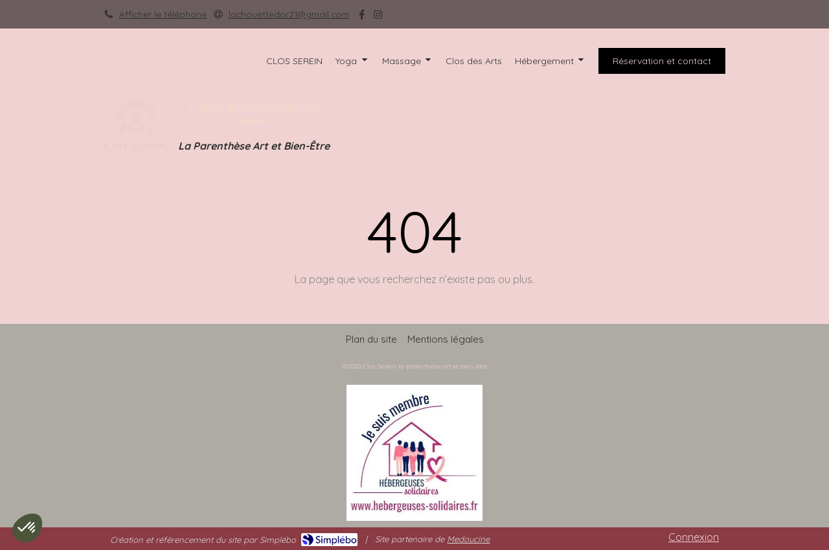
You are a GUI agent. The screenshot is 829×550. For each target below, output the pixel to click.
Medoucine (468, 539)
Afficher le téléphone (163, 13)
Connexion (693, 537)
